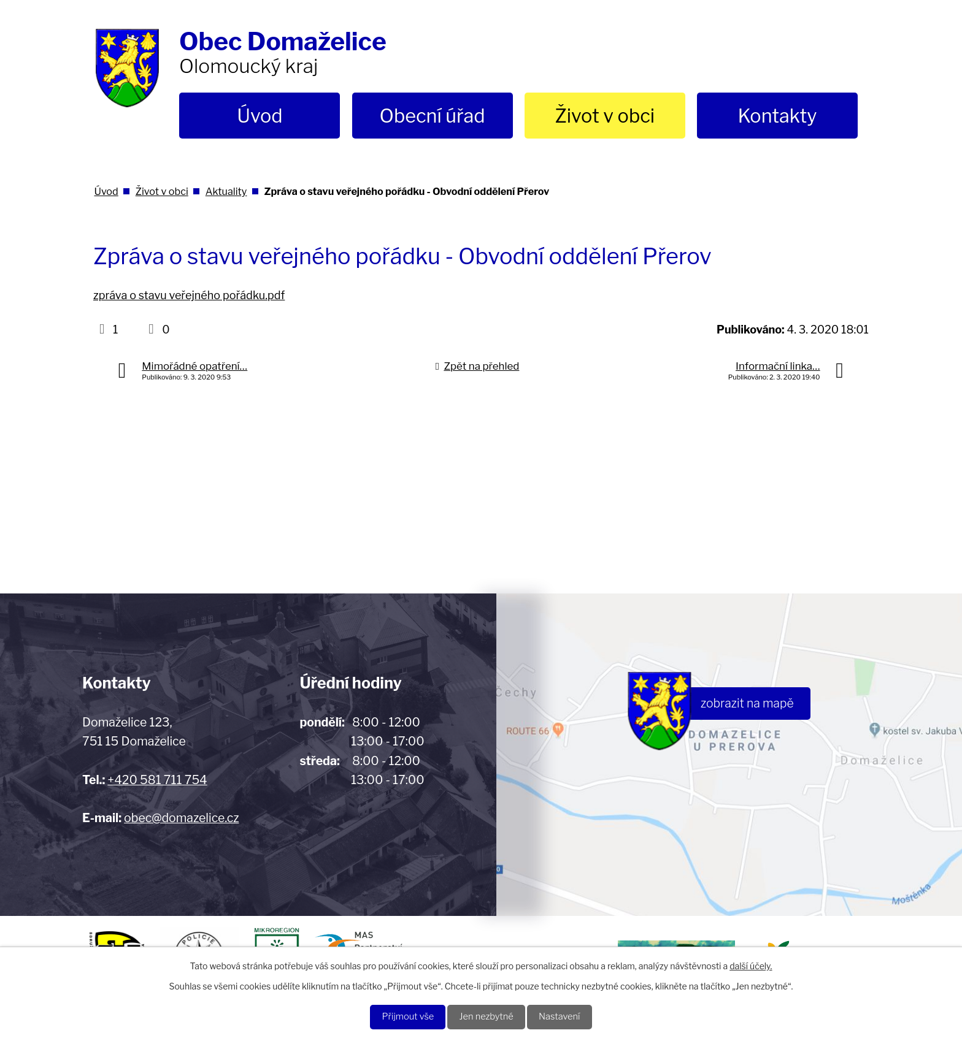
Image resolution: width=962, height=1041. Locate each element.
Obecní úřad (432, 116)
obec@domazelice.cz (181, 817)
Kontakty (777, 116)
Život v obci (605, 116)
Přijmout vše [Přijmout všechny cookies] (400, 1016)
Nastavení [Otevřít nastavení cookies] (567, 1016)
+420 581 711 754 (157, 779)
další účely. (750, 964)
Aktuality (226, 191)
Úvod (259, 116)
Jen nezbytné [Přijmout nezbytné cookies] (486, 1016)
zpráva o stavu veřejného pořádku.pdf (189, 295)
